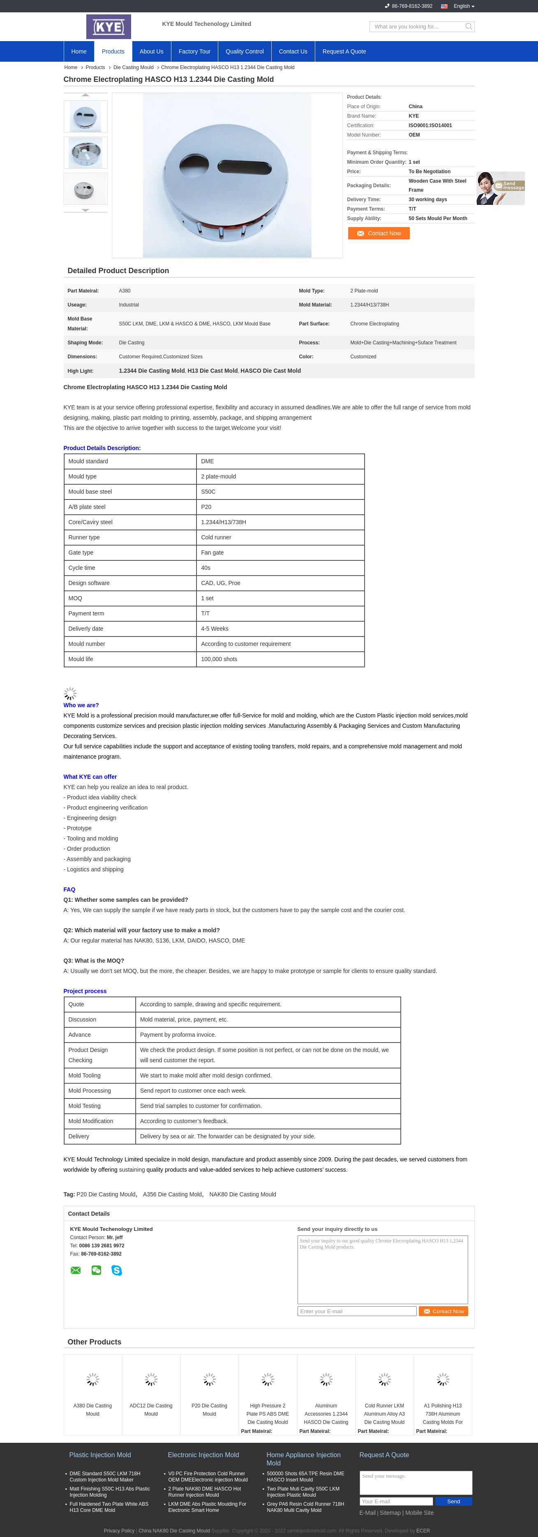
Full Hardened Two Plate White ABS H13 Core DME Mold (109, 1507)
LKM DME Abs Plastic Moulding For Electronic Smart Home (208, 1507)
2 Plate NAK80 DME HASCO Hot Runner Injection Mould (205, 1492)
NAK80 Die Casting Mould (242, 1194)
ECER (423, 1531)
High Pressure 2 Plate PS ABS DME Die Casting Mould (268, 1414)
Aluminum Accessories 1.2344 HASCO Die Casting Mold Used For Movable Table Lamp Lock (326, 1414)
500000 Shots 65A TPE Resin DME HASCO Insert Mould (306, 1477)
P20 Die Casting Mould (105, 1194)
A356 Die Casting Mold (172, 1194)
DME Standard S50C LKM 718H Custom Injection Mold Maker (105, 1477)
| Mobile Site (418, 1512)
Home (79, 51)
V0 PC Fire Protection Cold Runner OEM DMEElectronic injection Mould (208, 1477)
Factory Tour (195, 51)
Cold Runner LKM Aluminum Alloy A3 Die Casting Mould (384, 1414)
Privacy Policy (119, 1531)
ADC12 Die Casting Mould (150, 1410)
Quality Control (245, 51)
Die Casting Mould (133, 67)
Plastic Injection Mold (100, 1454)
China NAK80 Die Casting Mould (174, 1531)
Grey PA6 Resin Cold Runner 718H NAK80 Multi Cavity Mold (305, 1507)
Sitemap (390, 1512)
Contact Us (293, 51)
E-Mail (368, 1512)
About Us (152, 51)
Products (113, 51)
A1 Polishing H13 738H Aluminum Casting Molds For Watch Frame (443, 1414)
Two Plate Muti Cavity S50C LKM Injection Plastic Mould (303, 1492)
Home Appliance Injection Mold (304, 1459)
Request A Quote (344, 51)
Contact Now (384, 233)
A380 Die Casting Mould (93, 1410)
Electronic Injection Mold (203, 1454)
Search (469, 26)
